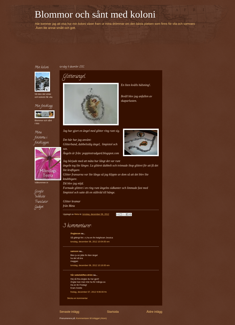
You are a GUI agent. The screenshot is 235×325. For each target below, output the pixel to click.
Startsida (113, 311)
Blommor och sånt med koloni (95, 14)
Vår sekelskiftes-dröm (81, 275)
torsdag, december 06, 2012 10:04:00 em (90, 241)
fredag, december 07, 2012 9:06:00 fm (88, 292)
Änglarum (75, 233)
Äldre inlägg (154, 311)
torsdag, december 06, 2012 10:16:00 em (90, 265)
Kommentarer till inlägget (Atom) (91, 318)
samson (74, 251)
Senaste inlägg (69, 311)
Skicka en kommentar (77, 298)
